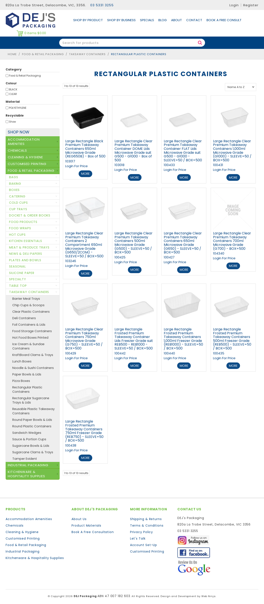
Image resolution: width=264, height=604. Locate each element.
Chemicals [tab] (17, 150)
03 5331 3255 (102, 5)
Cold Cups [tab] (18, 202)
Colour (11, 83)
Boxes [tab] (14, 190)
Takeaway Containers (87, 54)
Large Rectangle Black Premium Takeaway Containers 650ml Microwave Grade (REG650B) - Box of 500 (85, 149)
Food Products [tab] (23, 222)
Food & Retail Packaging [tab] (31, 170)
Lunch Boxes (22, 361)
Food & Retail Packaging (43, 54)
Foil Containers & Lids (28, 324)
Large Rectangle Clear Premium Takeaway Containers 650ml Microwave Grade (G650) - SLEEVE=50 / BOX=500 (183, 243)
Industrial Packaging (23, 550)
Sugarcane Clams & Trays (32, 452)
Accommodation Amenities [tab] (24, 141)
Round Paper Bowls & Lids (32, 420)
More (85, 173)
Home (12, 54)
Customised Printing (23, 537)
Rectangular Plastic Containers (27, 389)
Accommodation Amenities (29, 518)
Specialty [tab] (17, 279)
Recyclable (15, 115)
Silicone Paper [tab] (21, 273)
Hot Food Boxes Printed (30, 337)
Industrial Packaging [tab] (28, 465)
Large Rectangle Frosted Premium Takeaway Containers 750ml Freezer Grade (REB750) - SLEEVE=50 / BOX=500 (84, 430)
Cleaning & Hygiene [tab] (25, 157)
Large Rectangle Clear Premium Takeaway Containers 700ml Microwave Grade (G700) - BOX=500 (232, 241)
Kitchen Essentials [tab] (25, 241)
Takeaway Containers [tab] (29, 292)
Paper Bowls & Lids (26, 374)
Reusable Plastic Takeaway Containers (33, 411)
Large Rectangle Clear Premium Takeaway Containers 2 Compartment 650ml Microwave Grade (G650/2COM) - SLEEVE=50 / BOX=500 (84, 244)
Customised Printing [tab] (27, 164)
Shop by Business (121, 20)
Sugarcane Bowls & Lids (30, 446)
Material (13, 101)
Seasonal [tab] (17, 266)
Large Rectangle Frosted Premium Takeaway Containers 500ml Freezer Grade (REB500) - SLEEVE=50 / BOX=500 (232, 338)
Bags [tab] (13, 177)
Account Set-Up (143, 544)
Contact (194, 20)
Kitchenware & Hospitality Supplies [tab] (26, 473)
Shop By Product (88, 20)
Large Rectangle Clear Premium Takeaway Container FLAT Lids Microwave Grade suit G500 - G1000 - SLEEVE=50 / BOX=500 (183, 151)
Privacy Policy (141, 531)
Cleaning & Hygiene (22, 531)
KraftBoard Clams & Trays (32, 355)
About (176, 20)
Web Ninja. (208, 595)
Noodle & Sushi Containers (33, 368)
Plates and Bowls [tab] (25, 260)
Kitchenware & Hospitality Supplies (35, 557)
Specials (147, 20)
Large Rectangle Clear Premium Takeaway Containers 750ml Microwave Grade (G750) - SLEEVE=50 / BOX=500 (84, 338)
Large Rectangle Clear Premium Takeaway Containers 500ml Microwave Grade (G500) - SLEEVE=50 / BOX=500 (134, 243)
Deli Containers (24, 318)
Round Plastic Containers (31, 426)
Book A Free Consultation (93, 531)
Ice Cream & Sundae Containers (28, 346)
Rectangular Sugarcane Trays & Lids (30, 400)
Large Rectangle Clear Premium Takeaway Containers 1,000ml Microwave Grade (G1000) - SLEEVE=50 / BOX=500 (232, 151)
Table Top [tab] (18, 286)
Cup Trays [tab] (18, 209)
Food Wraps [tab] (20, 228)
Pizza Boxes (21, 381)
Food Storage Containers (32, 331)
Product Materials (86, 524)
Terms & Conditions (147, 524)
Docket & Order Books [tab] (29, 215)
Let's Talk (138, 537)
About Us (79, 518)
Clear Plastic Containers (31, 311)
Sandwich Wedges (26, 433)
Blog (162, 20)
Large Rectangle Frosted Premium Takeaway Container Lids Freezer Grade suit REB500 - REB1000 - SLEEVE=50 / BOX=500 (134, 338)
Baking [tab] (15, 183)
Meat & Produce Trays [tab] (29, 247)
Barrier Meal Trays (26, 298)
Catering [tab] (17, 196)
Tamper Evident (24, 459)
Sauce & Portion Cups (29, 439)
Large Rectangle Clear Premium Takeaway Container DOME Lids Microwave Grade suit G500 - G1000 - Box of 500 (134, 151)
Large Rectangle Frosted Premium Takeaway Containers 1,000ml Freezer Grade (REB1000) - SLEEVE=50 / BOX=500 (183, 338)
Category (14, 69)
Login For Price (76, 166)
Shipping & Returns (146, 518)
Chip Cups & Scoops (28, 305)
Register (250, 5)
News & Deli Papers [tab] (25, 254)
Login (234, 5)
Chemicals (15, 524)
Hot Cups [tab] (17, 234)
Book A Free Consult (224, 20)
